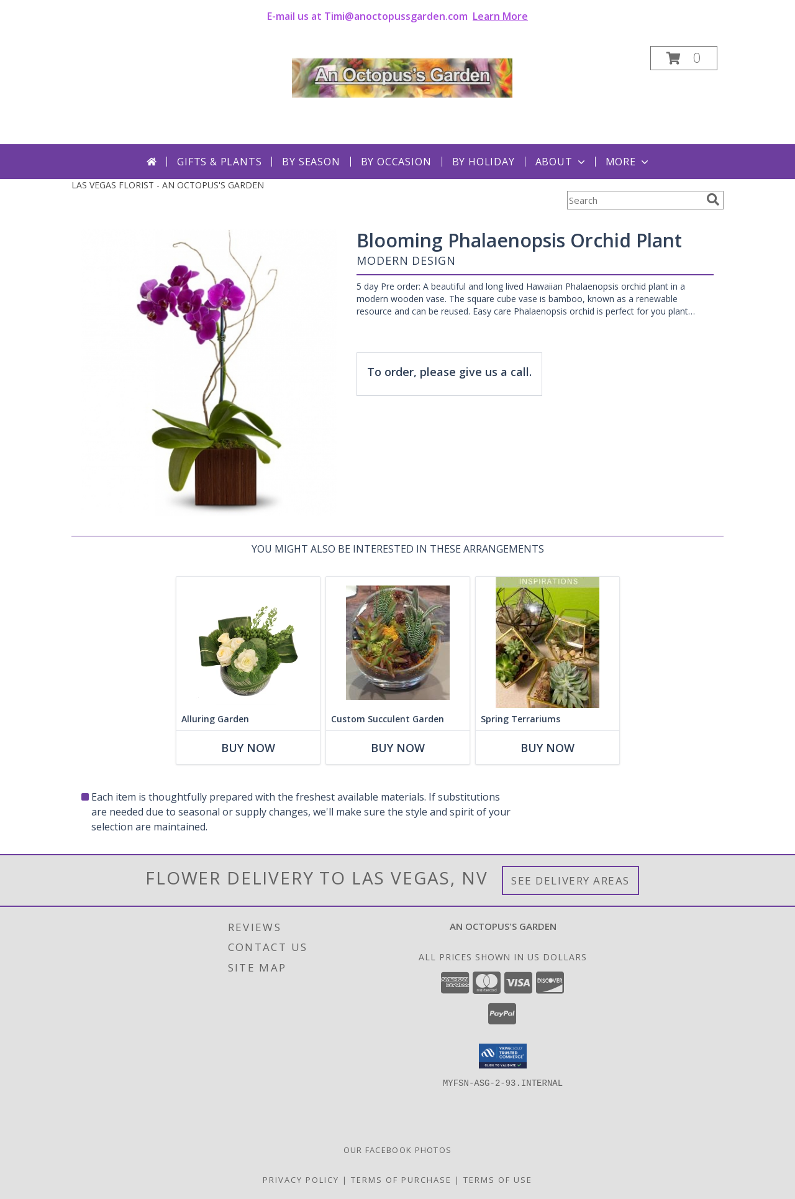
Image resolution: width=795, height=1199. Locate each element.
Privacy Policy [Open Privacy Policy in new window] (301, 1179)
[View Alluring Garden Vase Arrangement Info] (248, 642)
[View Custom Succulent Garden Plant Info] (398, 642)
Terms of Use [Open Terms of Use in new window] (497, 1179)
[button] (683, 58)
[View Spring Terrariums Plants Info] (547, 642)
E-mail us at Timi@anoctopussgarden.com (397, 16)
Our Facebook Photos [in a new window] (397, 1149)
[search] (713, 199)
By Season (311, 161)
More (628, 161)
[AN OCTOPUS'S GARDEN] (402, 75)
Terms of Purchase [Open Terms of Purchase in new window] (401, 1179)
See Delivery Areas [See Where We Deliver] (570, 880)
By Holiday (483, 161)
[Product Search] (634, 200)
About (561, 161)
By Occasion (396, 161)
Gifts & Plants (219, 161)
